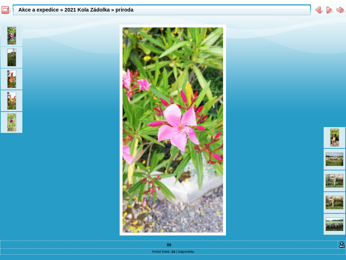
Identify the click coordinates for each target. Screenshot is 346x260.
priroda (125, 10)
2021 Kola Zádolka (87, 10)
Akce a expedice (38, 10)
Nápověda (186, 252)
